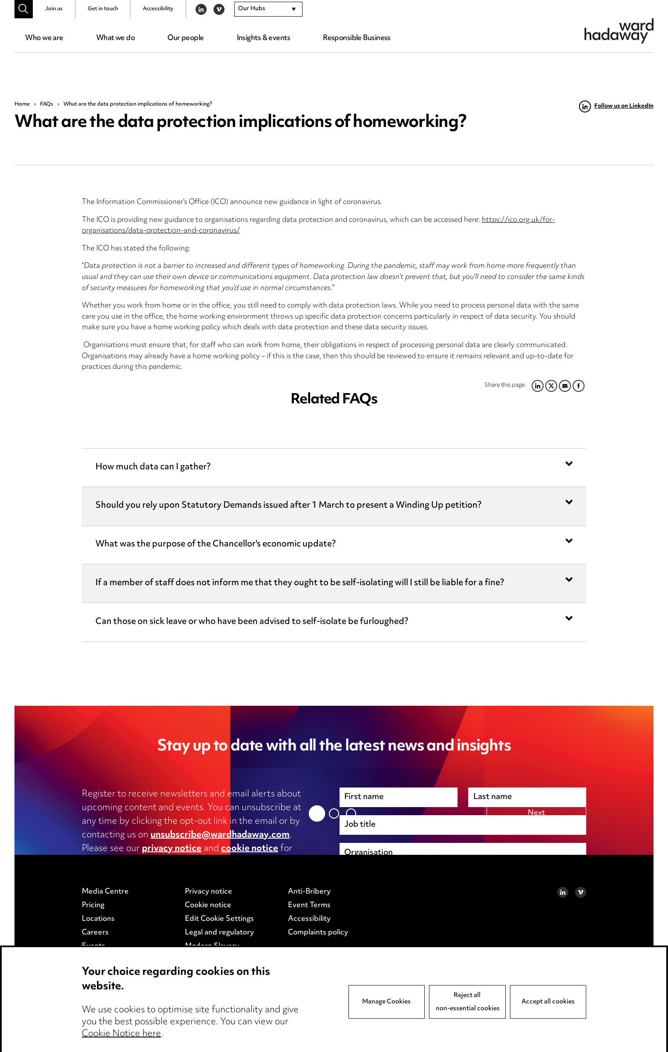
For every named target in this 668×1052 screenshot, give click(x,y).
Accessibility (158, 8)
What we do (115, 38)
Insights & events (263, 38)
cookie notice (249, 848)
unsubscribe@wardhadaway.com (220, 835)
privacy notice (172, 848)
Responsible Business (357, 38)
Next (536, 923)
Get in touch (103, 8)
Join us (54, 8)
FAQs (46, 104)
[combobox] (268, 9)
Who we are (44, 38)
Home (22, 104)
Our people (185, 38)
